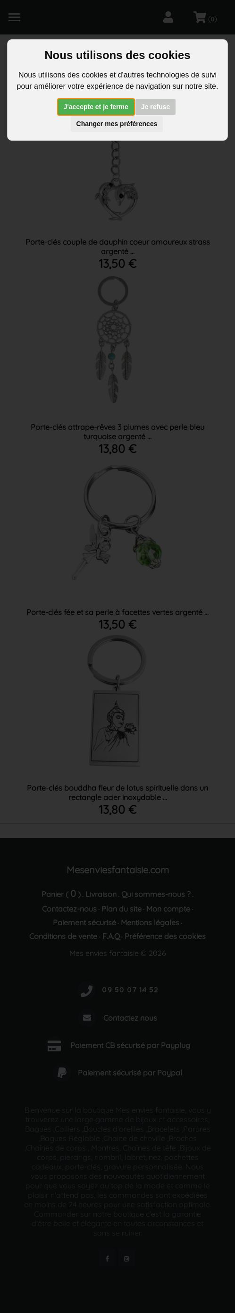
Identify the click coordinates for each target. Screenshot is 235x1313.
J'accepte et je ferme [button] (96, 107)
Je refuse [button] (155, 107)
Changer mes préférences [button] (117, 124)
